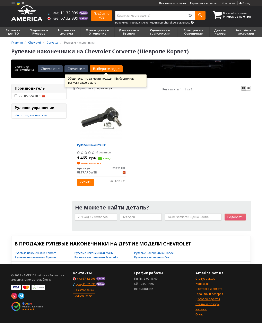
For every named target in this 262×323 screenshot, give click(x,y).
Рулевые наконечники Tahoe (154, 253)
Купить (85, 182)
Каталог (201, 309)
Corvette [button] (76, 68)
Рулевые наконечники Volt (152, 257)
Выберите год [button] (106, 68)
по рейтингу (104, 88)
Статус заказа (205, 278)
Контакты (228, 3)
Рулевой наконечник (91, 145)
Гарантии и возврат (209, 294)
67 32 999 (63, 18)
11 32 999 (63, 13)
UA (21, 3)
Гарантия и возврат (204, 3)
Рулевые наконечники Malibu (94, 253)
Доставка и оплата (172, 3)
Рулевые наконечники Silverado (96, 257)
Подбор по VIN (101, 15)
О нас (199, 314)
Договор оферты (207, 299)
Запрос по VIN (84, 295)
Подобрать (235, 217)
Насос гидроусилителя (31, 115)
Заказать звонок (84, 290)
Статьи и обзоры (207, 304)
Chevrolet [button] (50, 68)
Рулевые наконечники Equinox (35, 257)
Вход (244, 3)
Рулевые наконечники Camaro (35, 253)
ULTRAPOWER (30, 96)
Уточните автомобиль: (24, 68)
